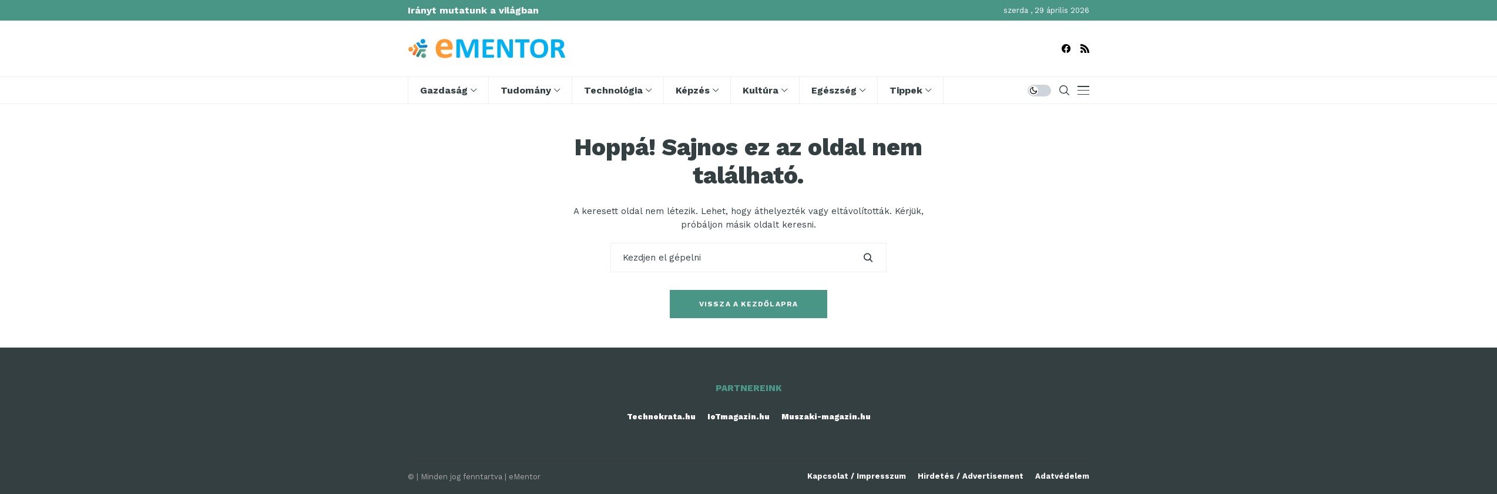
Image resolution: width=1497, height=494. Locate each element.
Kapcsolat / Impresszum (856, 476)
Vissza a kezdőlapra (748, 304)
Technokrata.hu (661, 416)
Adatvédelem (1062, 476)
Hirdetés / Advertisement (970, 476)
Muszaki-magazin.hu (826, 416)
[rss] (1084, 48)
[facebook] (1066, 48)
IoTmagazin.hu (738, 416)
